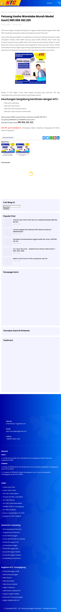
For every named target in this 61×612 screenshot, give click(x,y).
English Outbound (9, 587)
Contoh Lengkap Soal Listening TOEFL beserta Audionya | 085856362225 (32, 231)
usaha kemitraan (12, 12)
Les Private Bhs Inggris (10, 545)
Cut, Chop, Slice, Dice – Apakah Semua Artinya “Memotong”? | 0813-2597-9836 (34, 250)
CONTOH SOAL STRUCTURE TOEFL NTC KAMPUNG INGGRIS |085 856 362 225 (35, 221)
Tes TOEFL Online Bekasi (10, 494)
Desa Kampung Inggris (10, 574)
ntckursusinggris (6, 25)
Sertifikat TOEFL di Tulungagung (13, 506)
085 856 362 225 (25, 122)
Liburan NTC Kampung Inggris (13, 597)
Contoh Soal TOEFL (9, 487)
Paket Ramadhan (8, 581)
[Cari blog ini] (11, 206)
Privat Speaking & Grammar (12, 529)
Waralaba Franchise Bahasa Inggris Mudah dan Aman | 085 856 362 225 (35, 240)
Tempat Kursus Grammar (11, 532)
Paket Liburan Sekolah (10, 584)
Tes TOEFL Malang (9, 500)
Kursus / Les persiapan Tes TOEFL (14, 513)
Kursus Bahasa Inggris (10, 536)
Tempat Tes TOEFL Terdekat (12, 516)
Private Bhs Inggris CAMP (11, 571)
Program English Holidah (11, 594)
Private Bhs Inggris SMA (10, 549)
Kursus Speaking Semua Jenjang (14, 539)
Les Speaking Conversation (12, 558)
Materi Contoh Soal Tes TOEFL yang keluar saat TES (30, 259)
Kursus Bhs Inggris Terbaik (11, 552)
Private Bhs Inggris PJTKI (11, 542)
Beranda (3, 12)
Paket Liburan (7, 578)
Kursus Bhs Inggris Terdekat (12, 555)
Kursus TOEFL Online (9, 490)
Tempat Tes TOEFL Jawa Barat (13, 497)
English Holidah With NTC (11, 600)
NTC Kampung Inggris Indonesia (30, 608)
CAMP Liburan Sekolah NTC (12, 591)
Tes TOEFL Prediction (9, 510)
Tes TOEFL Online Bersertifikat (12, 503)
